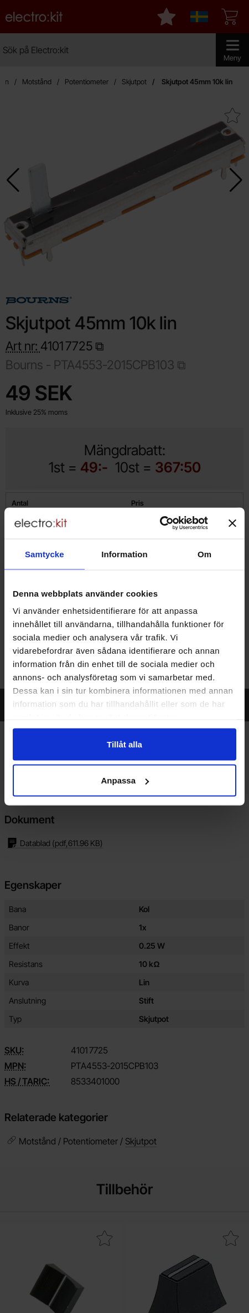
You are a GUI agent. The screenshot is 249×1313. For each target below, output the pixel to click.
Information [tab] (124, 553)
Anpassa (125, 780)
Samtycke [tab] (44, 553)
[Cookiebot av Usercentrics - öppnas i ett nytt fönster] (159, 523)
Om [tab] (204, 553)
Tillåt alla (124, 744)
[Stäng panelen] (232, 523)
